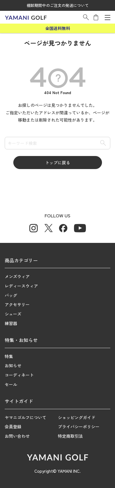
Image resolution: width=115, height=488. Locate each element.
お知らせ (13, 365)
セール (11, 384)
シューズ (13, 314)
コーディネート (19, 375)
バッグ (11, 295)
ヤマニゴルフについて (25, 417)
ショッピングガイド (76, 417)
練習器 (11, 323)
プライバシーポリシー (78, 426)
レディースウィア (21, 286)
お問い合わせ (17, 436)
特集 (9, 356)
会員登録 (13, 426)
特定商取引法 (70, 436)
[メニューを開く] (107, 17)
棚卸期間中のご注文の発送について (58, 5)
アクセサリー (17, 304)
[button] (86, 17)
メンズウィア (17, 276)
